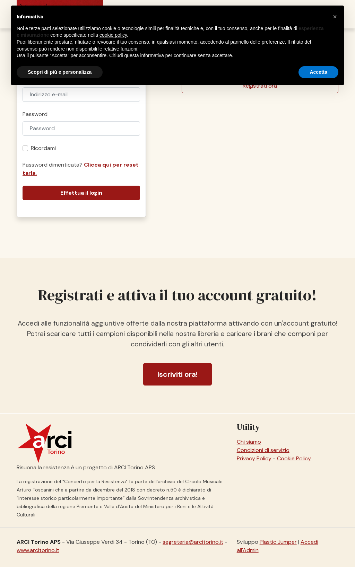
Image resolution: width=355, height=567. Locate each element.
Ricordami (43, 148)
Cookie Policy (294, 458)
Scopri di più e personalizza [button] (60, 72)
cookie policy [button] (113, 35)
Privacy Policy (254, 458)
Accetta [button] (318, 72)
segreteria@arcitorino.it (193, 542)
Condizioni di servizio (263, 450)
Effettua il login (81, 192)
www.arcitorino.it (38, 550)
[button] (334, 16)
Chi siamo (249, 441)
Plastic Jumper (278, 542)
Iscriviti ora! (177, 374)
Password (35, 114)
